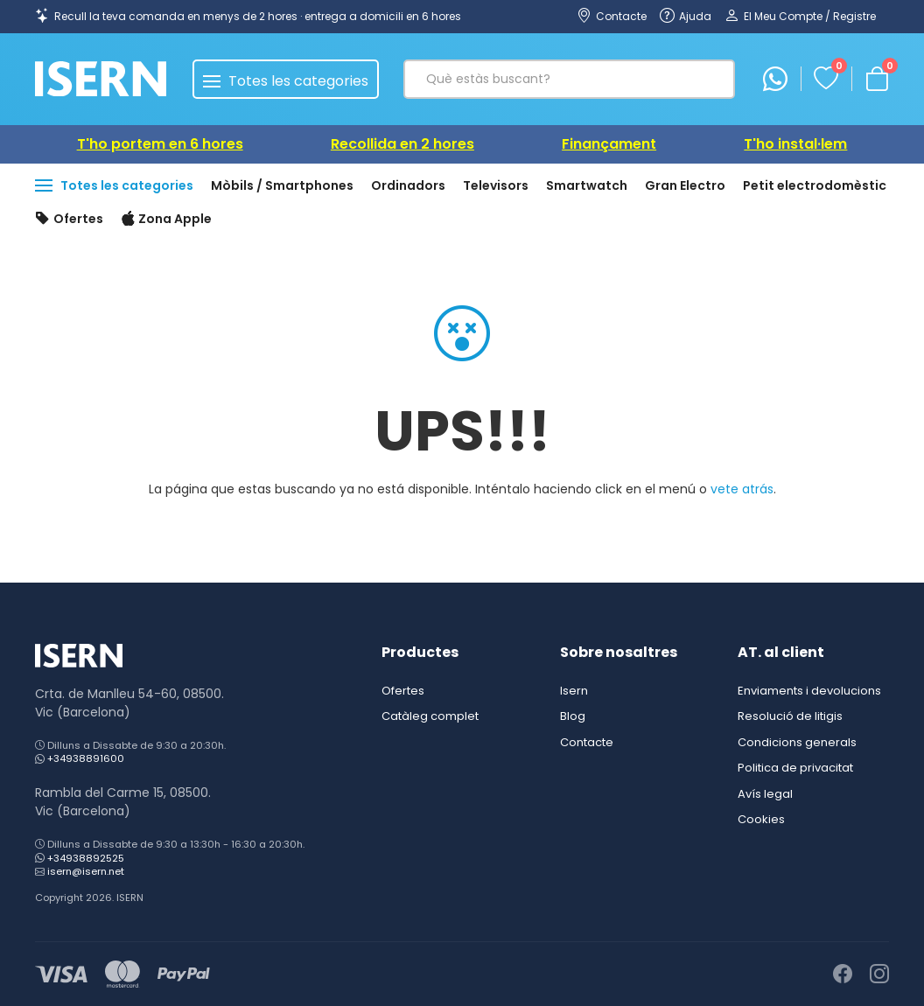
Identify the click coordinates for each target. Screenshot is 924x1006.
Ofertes (69, 219)
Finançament (609, 144)
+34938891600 (85, 758)
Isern (574, 690)
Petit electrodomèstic (814, 185)
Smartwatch (586, 185)
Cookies (761, 819)
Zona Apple (167, 219)
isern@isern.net (85, 871)
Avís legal (765, 794)
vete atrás (742, 489)
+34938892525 (85, 858)
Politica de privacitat (795, 767)
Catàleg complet (430, 716)
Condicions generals (797, 742)
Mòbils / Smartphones (282, 185)
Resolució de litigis (790, 716)
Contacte (586, 742)
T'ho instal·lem (795, 144)
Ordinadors (408, 185)
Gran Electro (685, 185)
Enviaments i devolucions (809, 690)
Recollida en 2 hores (402, 144)
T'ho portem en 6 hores (160, 144)
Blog (572, 716)
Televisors (495, 185)
